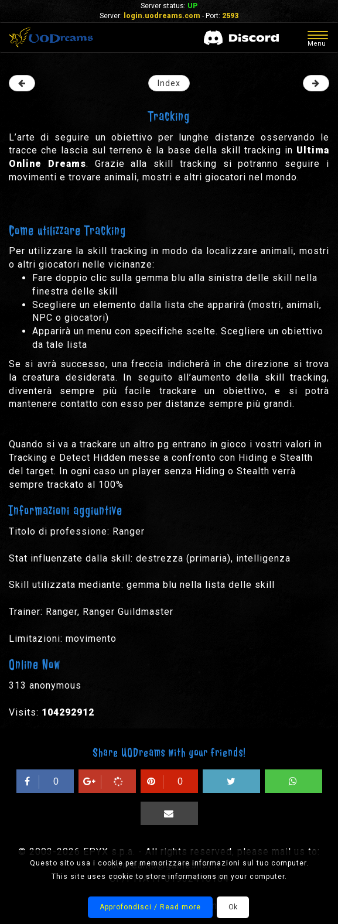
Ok (232, 907)
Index (169, 83)
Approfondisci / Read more (150, 907)
